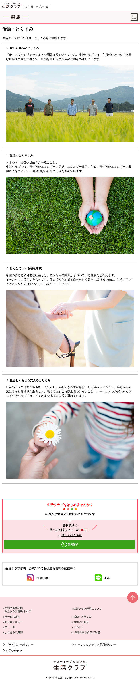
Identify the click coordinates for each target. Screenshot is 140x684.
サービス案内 (12, 616)
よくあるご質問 (14, 632)
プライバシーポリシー (19, 644)
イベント (78, 627)
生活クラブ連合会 (38, 6)
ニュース (10, 627)
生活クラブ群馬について (87, 608)
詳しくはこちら (71, 535)
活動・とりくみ (82, 616)
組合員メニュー (14, 621)
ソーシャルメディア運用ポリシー (95, 644)
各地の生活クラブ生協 (87, 632)
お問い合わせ (81, 621)
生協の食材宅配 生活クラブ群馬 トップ (18, 610)
